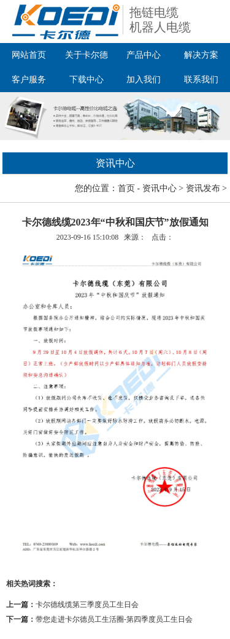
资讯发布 (203, 188)
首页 (126, 188)
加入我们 (143, 79)
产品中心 (143, 55)
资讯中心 (159, 188)
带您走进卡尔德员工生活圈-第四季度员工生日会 (114, 619)
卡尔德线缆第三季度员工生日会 (87, 604)
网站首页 (29, 55)
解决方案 (201, 55)
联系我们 (201, 79)
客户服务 (29, 79)
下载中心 (86, 79)
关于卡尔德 (86, 55)
